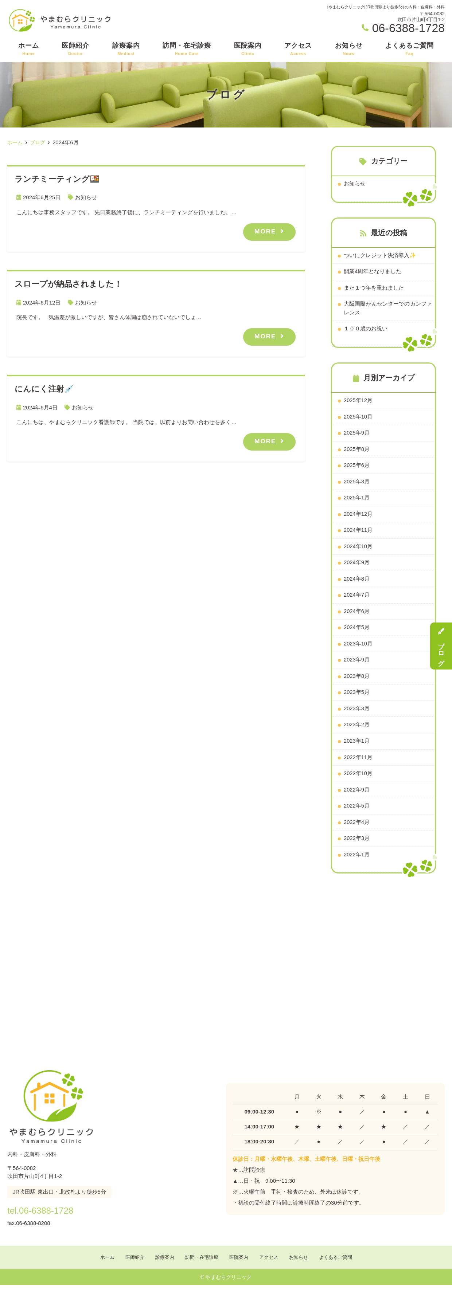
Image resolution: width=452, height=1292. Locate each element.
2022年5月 (357, 812)
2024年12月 (358, 517)
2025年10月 (358, 418)
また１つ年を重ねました (374, 288)
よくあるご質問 (409, 49)
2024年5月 (357, 631)
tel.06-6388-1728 (54, 1216)
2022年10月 (358, 779)
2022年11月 (358, 762)
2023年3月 (357, 713)
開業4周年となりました (372, 272)
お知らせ (349, 49)
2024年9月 (357, 566)
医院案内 (248, 49)
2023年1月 (357, 746)
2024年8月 (357, 582)
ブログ (441, 646)
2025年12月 (358, 402)
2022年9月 (357, 795)
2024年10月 (358, 549)
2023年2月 (357, 730)
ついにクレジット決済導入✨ (380, 255)
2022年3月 (357, 844)
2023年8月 (357, 681)
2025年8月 (357, 451)
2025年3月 (357, 484)
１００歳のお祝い (365, 330)
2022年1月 (357, 861)
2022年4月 (357, 828)
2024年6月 (357, 615)
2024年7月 (357, 599)
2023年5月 (357, 697)
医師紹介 (75, 49)
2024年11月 (358, 533)
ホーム (28, 49)
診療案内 (126, 49)
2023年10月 (358, 648)
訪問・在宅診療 (187, 49)
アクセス (298, 49)
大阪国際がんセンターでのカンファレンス (388, 309)
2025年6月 (357, 467)
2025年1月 (357, 500)
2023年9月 (357, 664)
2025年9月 (357, 435)
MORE (265, 231)
